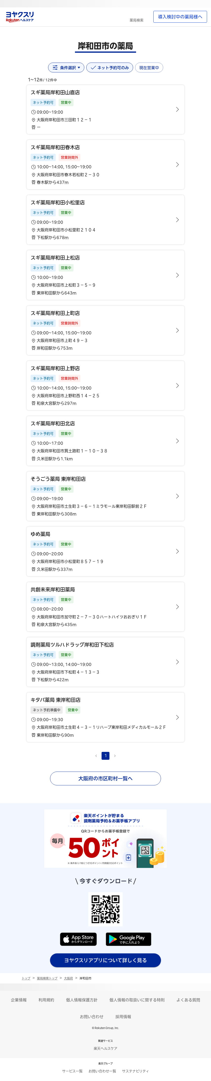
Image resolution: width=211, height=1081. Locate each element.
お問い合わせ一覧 (102, 1071)
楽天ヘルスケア (105, 1048)
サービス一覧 (72, 1071)
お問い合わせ (92, 1017)
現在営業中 (149, 68)
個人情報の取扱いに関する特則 (137, 1000)
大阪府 (68, 978)
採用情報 (123, 1017)
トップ (26, 978)
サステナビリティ (135, 1071)
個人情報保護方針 (82, 1000)
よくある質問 (188, 1000)
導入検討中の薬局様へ (180, 17)
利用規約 (46, 1000)
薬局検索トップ (47, 978)
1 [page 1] (105, 756)
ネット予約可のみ (109, 67)
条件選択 (66, 67)
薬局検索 (136, 20)
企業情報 (19, 1000)
